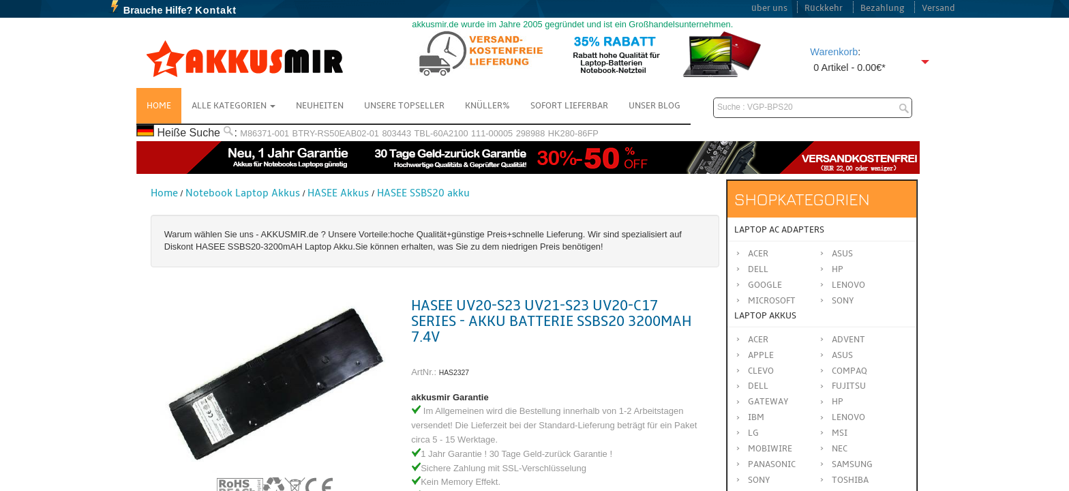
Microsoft (772, 300)
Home (159, 105)
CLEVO (761, 371)
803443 (396, 133)
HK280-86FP (573, 133)
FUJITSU (849, 386)
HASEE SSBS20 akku (423, 193)
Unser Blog (654, 105)
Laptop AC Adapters (779, 229)
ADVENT (848, 339)
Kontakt (216, 10)
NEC (839, 448)
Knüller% (487, 105)
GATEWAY (768, 401)
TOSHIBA (850, 480)
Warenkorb (834, 51)
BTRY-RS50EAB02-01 (335, 133)
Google (765, 285)
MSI (839, 433)
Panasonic (772, 464)
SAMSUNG (852, 464)
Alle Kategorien (233, 105)
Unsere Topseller (404, 105)
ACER (758, 339)
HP (837, 269)
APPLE (761, 355)
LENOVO (848, 417)
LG (753, 433)
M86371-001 (264, 133)
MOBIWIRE (770, 448)
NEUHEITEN (320, 105)
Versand (938, 8)
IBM (756, 417)
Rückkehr (823, 8)
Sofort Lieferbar (569, 105)
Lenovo (848, 285)
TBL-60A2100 (441, 133)
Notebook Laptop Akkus (242, 193)
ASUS (842, 355)
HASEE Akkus (338, 193)
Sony (843, 300)
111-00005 (492, 133)
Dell (758, 269)
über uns (769, 8)
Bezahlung (882, 8)
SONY (759, 480)
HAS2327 (454, 372)
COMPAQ (849, 371)
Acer (758, 253)
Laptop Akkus (765, 315)
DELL (758, 386)
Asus (842, 253)
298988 (530, 133)
